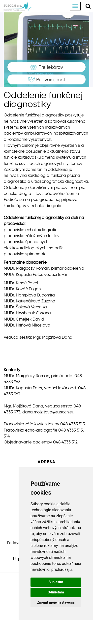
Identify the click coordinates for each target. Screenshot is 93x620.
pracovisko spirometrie (25, 253)
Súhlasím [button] (56, 582)
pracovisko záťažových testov (32, 235)
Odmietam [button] (56, 592)
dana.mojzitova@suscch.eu (48, 411)
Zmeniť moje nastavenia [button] (55, 602)
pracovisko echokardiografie (31, 229)
